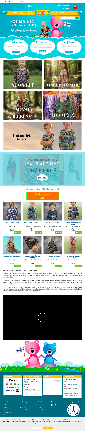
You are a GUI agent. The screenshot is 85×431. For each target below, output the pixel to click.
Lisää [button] (17, 232)
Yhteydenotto (7, 412)
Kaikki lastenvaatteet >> (70, 395)
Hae (77, 17)
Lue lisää (57, 381)
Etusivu (15, 13)
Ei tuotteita (66, 8)
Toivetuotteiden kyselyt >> (71, 393)
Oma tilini (59, 5)
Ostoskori (66, 5)
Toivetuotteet (23, 409)
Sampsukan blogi (40, 409)
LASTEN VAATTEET (22, 12)
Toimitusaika (23, 404)
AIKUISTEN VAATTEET (30, 12)
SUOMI (22, 1)
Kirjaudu (38, 404)
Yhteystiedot (7, 409)
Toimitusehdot (23, 407)
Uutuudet (70, 13)
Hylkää (48, 428)
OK (37, 428)
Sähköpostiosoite (28, 387)
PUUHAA (62, 13)
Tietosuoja (6, 407)
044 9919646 (70, 382)
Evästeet (6, 404)
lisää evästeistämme (53, 423)
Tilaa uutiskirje (29, 394)
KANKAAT (54, 13)
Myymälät (6, 414)
